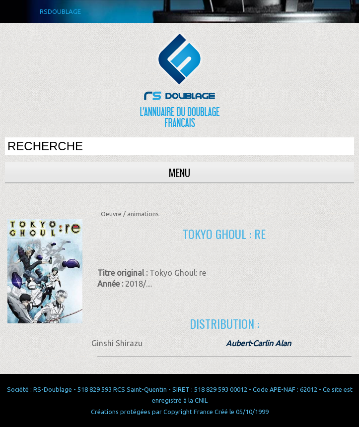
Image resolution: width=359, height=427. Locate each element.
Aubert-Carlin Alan (258, 343)
